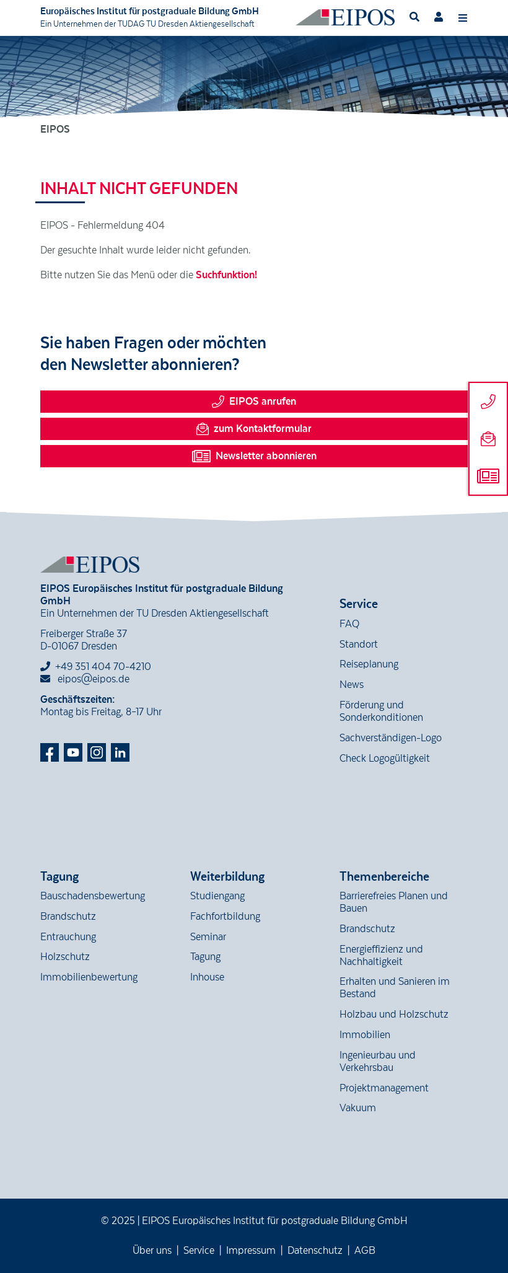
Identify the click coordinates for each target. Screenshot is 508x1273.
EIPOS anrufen (254, 401)
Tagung (205, 957)
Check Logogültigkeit (384, 758)
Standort (358, 644)
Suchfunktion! (226, 275)
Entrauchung (68, 937)
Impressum (251, 1250)
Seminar (208, 937)
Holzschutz (65, 957)
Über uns (152, 1250)
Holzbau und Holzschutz (394, 1014)
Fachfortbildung (225, 916)
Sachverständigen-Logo (390, 738)
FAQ (349, 624)
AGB (364, 1250)
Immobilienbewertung (89, 977)
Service (198, 1250)
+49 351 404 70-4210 (103, 667)
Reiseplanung (368, 664)
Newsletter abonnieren (254, 456)
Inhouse (207, 977)
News (351, 685)
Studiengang (217, 896)
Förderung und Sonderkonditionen (381, 711)
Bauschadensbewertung (92, 896)
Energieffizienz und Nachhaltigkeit (381, 955)
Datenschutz (315, 1250)
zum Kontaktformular (254, 429)
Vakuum (357, 1108)
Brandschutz (68, 916)
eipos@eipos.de (84, 679)
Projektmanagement (384, 1088)
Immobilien (364, 1035)
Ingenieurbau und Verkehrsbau (377, 1061)
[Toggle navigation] (463, 17)
